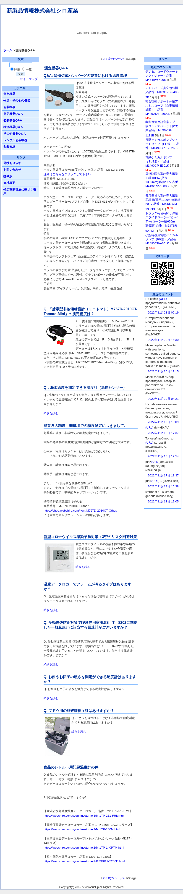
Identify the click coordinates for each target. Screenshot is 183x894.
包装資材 (9, 147)
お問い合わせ (12, 169)
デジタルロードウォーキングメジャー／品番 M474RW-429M (161, 75)
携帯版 (7, 176)
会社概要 (9, 183)
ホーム (7, 50)
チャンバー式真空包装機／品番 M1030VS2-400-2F (162, 92)
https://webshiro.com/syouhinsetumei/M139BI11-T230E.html (84, 861)
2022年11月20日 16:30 (163, 340)
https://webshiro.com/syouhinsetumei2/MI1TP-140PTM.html (84, 847)
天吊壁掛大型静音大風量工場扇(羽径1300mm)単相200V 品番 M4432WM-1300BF (162, 202)
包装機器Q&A (12, 120)
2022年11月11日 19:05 (163, 501)
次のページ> (116, 58)
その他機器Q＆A (14, 133)
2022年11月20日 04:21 (163, 398)
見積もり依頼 (12, 163)
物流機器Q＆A (13, 127)
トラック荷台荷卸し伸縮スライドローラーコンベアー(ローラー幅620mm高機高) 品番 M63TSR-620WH (161, 222)
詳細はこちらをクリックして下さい (67, 174)
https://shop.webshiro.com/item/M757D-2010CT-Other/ (80, 510)
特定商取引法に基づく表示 (19, 191)
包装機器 (9, 107)
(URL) (163, 299)
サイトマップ (29, 79)
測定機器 (9, 94)
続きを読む (51, 413)
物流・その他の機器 (16, 100)
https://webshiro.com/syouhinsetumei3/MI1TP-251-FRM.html (84, 815)
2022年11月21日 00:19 (163, 312)
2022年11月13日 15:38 (163, 486)
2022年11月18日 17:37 (163, 433)
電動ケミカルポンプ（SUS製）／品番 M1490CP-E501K (158, 161)
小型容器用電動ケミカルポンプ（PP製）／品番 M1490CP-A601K (162, 239)
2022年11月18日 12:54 (163, 456)
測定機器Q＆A (13, 113)
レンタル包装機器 (15, 140)
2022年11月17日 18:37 (163, 475)
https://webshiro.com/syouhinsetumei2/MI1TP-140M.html (82, 829)
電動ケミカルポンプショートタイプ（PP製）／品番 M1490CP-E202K (162, 144)
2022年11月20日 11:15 (163, 371)
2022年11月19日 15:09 (163, 422)
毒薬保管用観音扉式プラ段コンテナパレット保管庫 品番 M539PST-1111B (161, 128)
